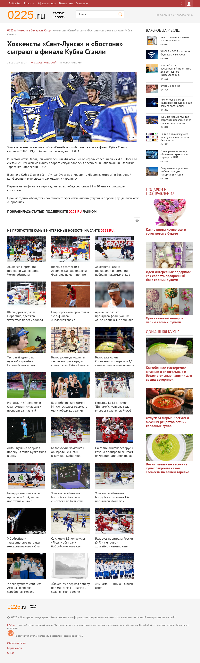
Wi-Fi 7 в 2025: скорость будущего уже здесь (175, 53)
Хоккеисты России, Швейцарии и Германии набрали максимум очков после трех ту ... (112, 273)
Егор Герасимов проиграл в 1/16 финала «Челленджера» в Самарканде (70, 318)
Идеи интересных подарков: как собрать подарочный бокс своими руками (168, 276)
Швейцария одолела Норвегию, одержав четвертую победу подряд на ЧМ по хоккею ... (25, 318)
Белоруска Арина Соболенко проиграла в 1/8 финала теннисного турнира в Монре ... (114, 363)
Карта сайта (14, 648)
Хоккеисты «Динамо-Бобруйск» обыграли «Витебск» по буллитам (67, 497)
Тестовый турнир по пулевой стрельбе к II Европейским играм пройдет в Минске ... (22, 363)
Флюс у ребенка (170, 86)
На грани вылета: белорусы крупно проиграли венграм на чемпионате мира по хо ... (114, 454)
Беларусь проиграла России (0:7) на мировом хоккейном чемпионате (114, 543)
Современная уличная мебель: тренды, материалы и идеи (174, 171)
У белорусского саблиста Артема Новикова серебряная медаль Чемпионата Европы (24, 590)
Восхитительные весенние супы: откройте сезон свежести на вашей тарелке (167, 468)
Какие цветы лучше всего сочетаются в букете (166, 232)
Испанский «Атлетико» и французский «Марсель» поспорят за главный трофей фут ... (24, 409)
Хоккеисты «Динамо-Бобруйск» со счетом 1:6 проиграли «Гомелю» (112, 497)
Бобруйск (15, 3)
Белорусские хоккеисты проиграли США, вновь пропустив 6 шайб (23, 497)
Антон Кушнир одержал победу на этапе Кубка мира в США (26, 452)
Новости (29, 3)
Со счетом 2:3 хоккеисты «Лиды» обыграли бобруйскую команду (68, 543)
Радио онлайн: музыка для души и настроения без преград (175, 137)
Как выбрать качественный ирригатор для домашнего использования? (176, 70)
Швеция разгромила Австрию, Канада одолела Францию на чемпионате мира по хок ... (69, 273)
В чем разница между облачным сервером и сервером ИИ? (174, 154)
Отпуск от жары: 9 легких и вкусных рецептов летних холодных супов (167, 422)
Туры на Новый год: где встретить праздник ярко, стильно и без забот (176, 120)
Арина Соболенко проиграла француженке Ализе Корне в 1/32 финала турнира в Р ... (114, 318)
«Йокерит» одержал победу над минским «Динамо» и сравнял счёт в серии (70, 588)
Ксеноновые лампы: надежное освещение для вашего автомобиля (176, 103)
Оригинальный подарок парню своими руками (164, 320)
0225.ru (11, 625)
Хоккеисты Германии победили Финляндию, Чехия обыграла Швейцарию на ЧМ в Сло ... (26, 273)
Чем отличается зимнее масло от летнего (175, 39)
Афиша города (47, 3)
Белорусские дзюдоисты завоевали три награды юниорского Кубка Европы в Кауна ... (70, 363)
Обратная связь (16, 643)
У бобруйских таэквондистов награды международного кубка (23, 543)
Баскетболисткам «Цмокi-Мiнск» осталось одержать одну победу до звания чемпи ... (69, 409)
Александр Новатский (43, 62)
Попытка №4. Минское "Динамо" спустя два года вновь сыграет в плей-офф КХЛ (113, 409)
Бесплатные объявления (73, 3)
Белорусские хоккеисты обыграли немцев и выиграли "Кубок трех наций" (67, 454)
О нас (10, 653)
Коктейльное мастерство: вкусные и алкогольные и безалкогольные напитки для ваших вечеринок (169, 374)
